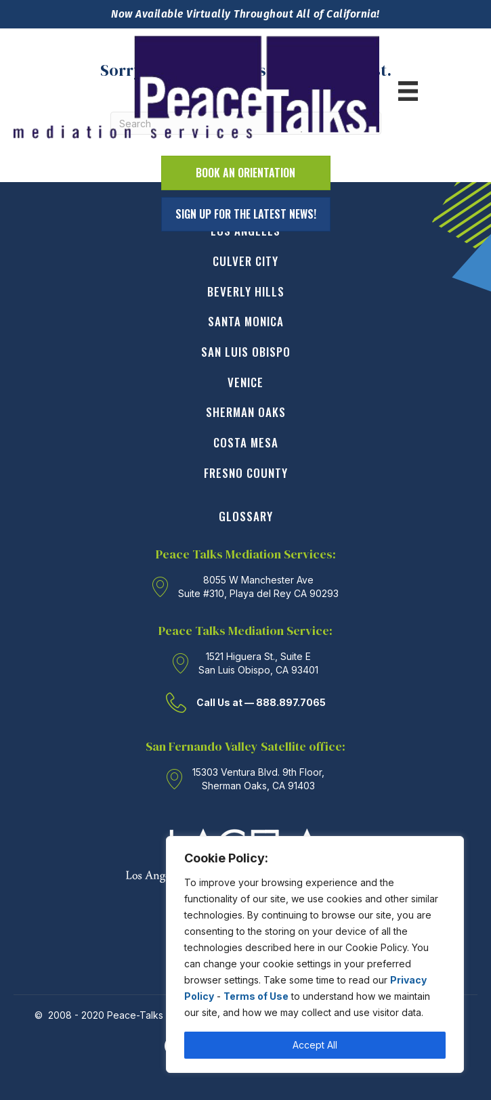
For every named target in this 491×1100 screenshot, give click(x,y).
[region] (315, 954)
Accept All (315, 1045)
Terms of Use (256, 996)
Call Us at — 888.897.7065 (261, 702)
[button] (245, 214)
